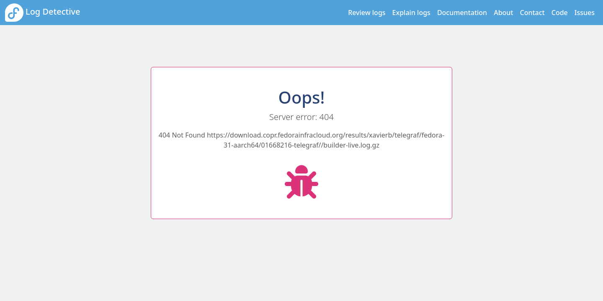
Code (559, 12)
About (503, 12)
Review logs (366, 12)
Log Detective (42, 12)
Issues (585, 12)
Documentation (462, 12)
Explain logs (411, 12)
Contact (532, 12)
